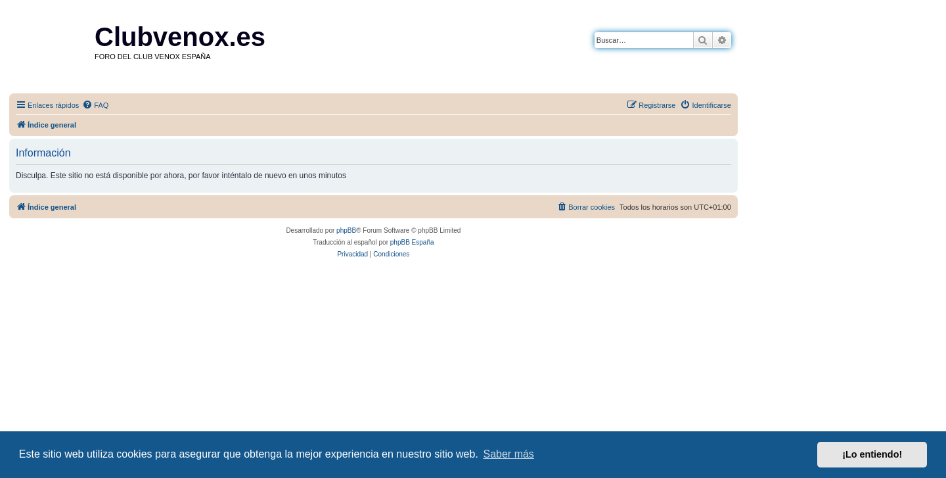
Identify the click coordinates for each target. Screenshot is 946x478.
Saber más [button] (509, 454)
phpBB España (412, 242)
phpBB (346, 230)
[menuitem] (95, 105)
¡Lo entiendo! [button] (872, 454)
